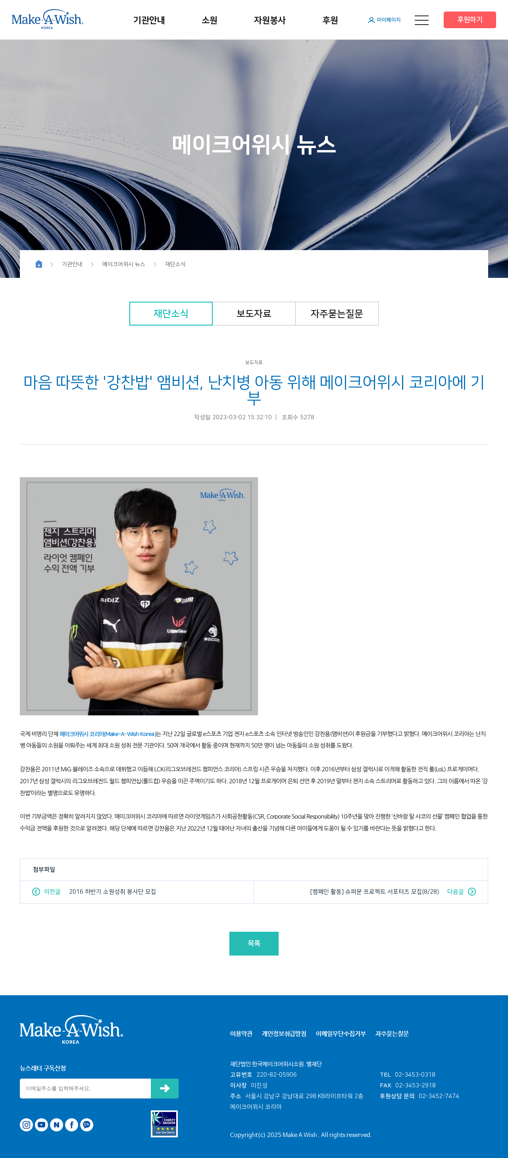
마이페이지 (389, 20)
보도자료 (254, 314)
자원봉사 (270, 20)
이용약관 (241, 1034)
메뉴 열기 (422, 20)
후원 (330, 20)
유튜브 (41, 1124)
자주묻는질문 (337, 314)
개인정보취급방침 (284, 1034)
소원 (209, 20)
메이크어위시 (47, 19)
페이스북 (71, 1124)
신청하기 (165, 1088)
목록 (254, 944)
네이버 (56, 1124)
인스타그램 (26, 1124)
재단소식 (171, 314)
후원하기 (470, 20)
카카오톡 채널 (86, 1124)
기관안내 (149, 20)
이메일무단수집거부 (341, 1034)
